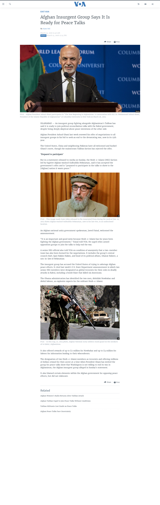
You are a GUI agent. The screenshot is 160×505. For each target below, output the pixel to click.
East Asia (44, 12)
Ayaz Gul (46, 29)
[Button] (107, 42)
